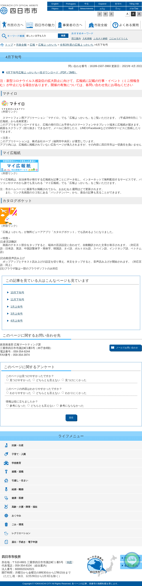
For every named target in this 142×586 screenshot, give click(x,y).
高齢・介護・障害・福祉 (24, 506)
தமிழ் (102, 8)
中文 (86, 4)
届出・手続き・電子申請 (24, 542)
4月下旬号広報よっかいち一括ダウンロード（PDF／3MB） (41, 72)
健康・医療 (17, 498)
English (55, 4)
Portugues (71, 4)
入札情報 (87, 38)
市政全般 (21, 44)
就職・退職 (17, 471)
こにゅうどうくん (118, 38)
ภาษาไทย (134, 8)
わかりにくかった (75, 393)
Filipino (55, 8)
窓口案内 (76, 38)
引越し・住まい (20, 480)
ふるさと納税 (100, 38)
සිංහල (118, 8)
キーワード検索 (13, 34)
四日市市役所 (19, 9)
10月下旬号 (17, 292)
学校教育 (16, 463)
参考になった (18, 405)
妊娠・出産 (17, 445)
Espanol (102, 4)
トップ (9, 44)
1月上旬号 (17, 306)
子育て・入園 (19, 454)
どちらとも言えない (48, 380)
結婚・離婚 (17, 489)
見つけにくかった (75, 380)
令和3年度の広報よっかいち (76, 44)
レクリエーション (21, 533)
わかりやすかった (20, 393)
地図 (69, 562)
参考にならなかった (72, 405)
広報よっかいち (47, 44)
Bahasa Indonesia (86, 9)
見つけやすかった (20, 380)
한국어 (118, 4)
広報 (32, 44)
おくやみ (16, 515)
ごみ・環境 (17, 524)
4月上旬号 (17, 320)
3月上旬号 (17, 313)
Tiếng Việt (134, 4)
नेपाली (70, 8)
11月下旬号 (17, 299)
